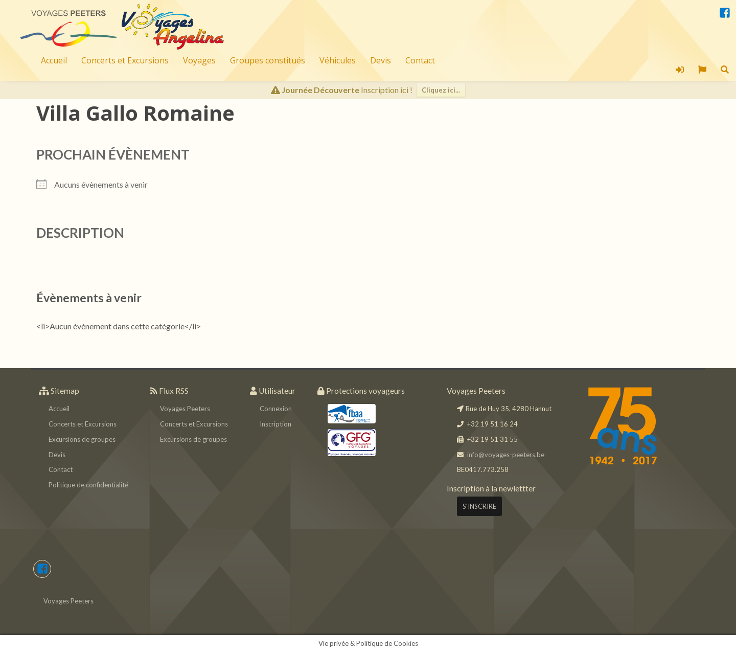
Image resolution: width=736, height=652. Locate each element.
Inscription (275, 424)
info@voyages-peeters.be (505, 455)
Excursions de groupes (82, 439)
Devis (380, 60)
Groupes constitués (267, 60)
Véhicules (337, 60)
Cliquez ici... (441, 90)
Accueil (54, 60)
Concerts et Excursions (125, 60)
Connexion (276, 408)
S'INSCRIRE (479, 506)
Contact (420, 60)
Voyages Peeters (185, 408)
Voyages (199, 60)
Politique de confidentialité (88, 485)
